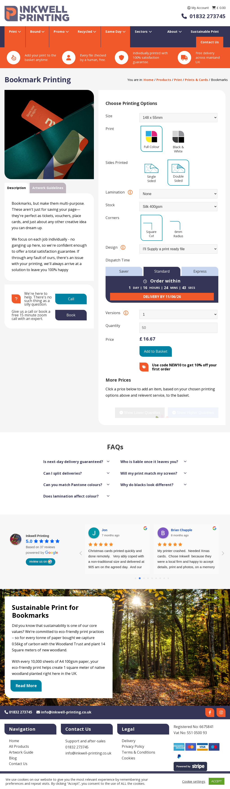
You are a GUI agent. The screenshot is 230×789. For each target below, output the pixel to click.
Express (200, 271)
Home (148, 80)
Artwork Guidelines (47, 188)
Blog (13, 758)
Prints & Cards (196, 80)
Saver (124, 271)
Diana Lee (178, 530)
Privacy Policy (133, 746)
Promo (60, 31)
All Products (19, 746)
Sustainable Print (205, 31)
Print (13, 31)
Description (16, 188)
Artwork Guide (21, 752)
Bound (35, 31)
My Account (198, 8)
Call (71, 298)
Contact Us (210, 42)
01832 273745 (18, 712)
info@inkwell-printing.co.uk (63, 712)
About (172, 31)
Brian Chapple (112, 530)
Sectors (141, 31)
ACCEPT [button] (216, 781)
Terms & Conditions (138, 752)
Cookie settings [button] (193, 781)
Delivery (128, 740)
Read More (26, 685)
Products (163, 80)
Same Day (113, 31)
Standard (162, 271)
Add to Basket (155, 351)
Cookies (128, 758)
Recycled (85, 31)
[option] (49, 134)
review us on (40, 562)
